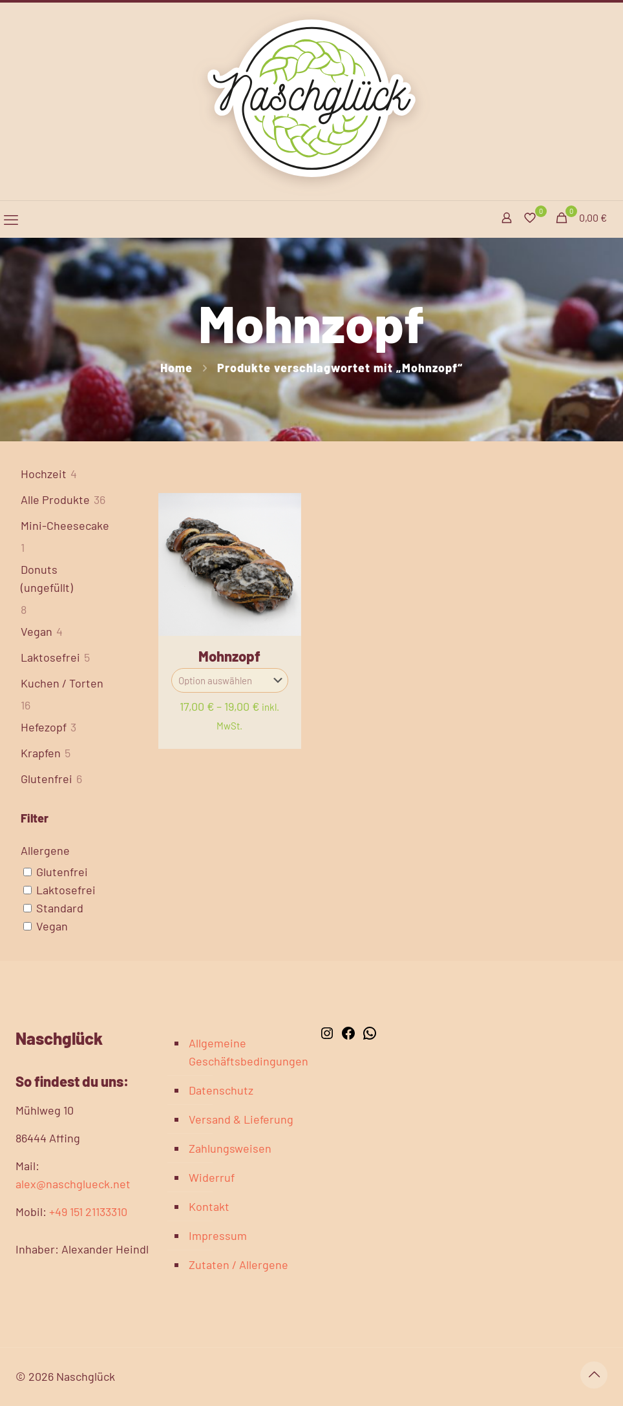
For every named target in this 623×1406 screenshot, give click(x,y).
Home (176, 368)
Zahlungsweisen (230, 1148)
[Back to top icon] (593, 1375)
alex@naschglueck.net (73, 1184)
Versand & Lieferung (241, 1119)
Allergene (45, 850)
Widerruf (212, 1177)
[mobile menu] (11, 219)
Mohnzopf (229, 655)
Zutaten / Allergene (238, 1264)
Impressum (218, 1235)
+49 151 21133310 (88, 1211)
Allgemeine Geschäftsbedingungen (243, 1052)
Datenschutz (221, 1090)
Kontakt (209, 1206)
